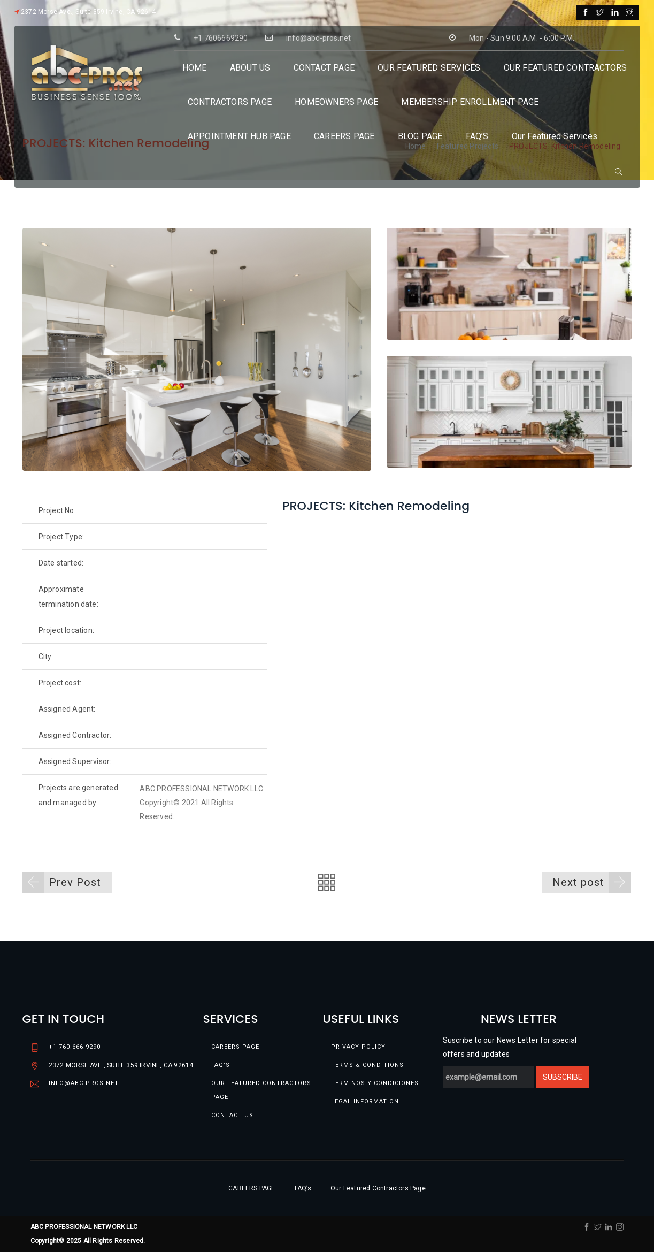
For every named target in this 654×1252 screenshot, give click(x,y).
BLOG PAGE (420, 136)
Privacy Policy (358, 1046)
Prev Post (61, 882)
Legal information (365, 1101)
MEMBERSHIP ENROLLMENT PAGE (469, 102)
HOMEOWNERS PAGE (336, 102)
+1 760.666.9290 (75, 1046)
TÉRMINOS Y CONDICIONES (375, 1083)
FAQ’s (220, 1065)
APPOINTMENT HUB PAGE (239, 136)
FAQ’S (477, 136)
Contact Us (232, 1115)
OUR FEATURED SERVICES (429, 68)
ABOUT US (250, 68)
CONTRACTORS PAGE (230, 102)
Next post (591, 882)
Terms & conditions (367, 1065)
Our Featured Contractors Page (261, 1090)
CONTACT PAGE (324, 68)
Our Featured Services (554, 136)
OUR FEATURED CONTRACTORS (565, 68)
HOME (194, 68)
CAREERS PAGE (344, 136)
